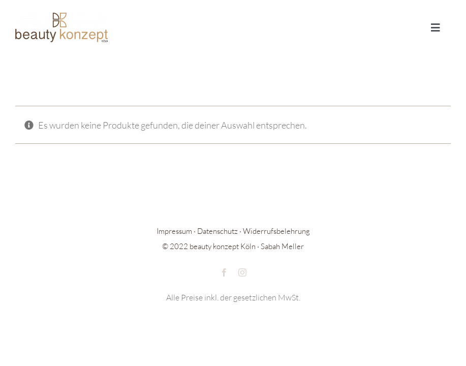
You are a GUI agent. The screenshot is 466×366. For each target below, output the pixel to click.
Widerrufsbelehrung (276, 231)
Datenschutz (217, 231)
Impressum (174, 231)
